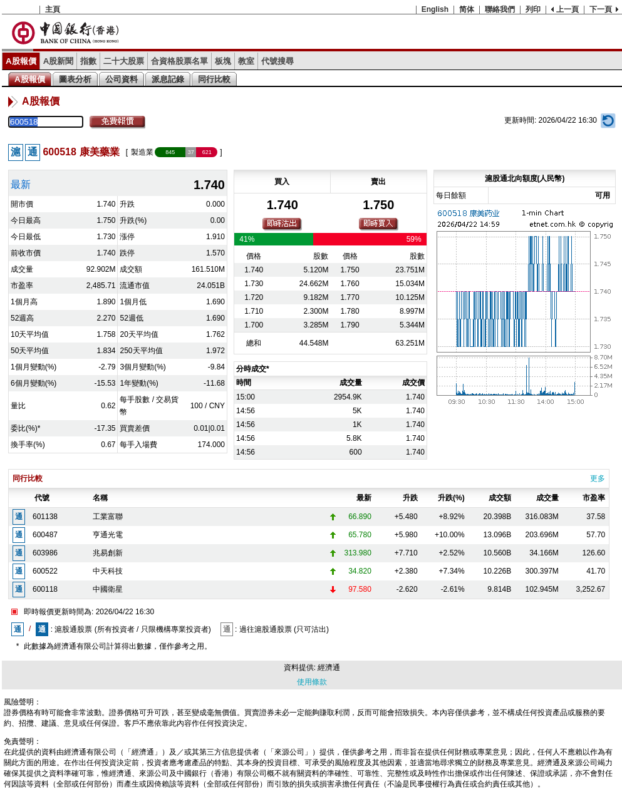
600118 (45, 589)
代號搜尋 (277, 61)
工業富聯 (108, 516)
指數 (88, 61)
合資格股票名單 (179, 61)
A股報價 (21, 61)
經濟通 (329, 667)
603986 (45, 553)
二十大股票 (123, 61)
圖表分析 (75, 79)
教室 (246, 61)
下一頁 (600, 9)
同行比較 (214, 79)
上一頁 (567, 9)
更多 (597, 478)
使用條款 (312, 682)
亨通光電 (108, 534)
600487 (45, 534)
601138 (45, 516)
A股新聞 (58, 61)
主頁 (52, 9)
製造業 (142, 152)
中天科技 (108, 571)
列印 (533, 9)
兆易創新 (108, 553)
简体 (466, 9)
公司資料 (121, 79)
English (435, 9)
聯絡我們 (500, 9)
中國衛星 (108, 589)
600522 (45, 571)
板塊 (223, 61)
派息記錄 (168, 79)
